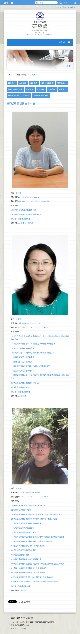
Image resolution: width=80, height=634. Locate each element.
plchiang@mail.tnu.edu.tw (30, 323)
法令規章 (33, 83)
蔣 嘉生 (18, 319)
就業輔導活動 (13, 95)
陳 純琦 (18, 488)
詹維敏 (23, 396)
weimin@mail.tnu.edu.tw (29, 197)
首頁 (64, 7)
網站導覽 (71, 7)
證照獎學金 (61, 83)
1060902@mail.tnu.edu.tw (29, 492)
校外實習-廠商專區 (41, 95)
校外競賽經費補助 (15, 89)
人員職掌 (22, 83)
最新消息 (11, 83)
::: (54, 7)
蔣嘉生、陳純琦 (27, 223)
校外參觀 (40, 89)
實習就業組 (21, 74)
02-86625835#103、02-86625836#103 (34, 496)
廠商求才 (62, 89)
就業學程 (26, 95)
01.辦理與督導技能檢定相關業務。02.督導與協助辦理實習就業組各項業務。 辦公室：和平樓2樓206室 (27, 214)
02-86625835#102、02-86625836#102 (34, 201)
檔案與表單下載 (47, 83)
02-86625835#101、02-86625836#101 (34, 327)
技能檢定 (51, 89)
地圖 (52, 622)
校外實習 (29, 89)
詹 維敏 (18, 192)
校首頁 (58, 7)
